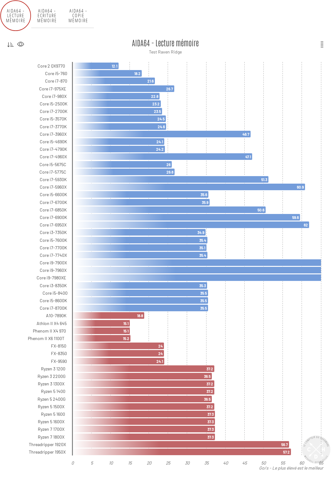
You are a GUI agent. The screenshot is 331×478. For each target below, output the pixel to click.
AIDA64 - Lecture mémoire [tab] (16, 15)
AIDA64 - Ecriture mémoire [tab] (47, 15)
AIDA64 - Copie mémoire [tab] (78, 15)
